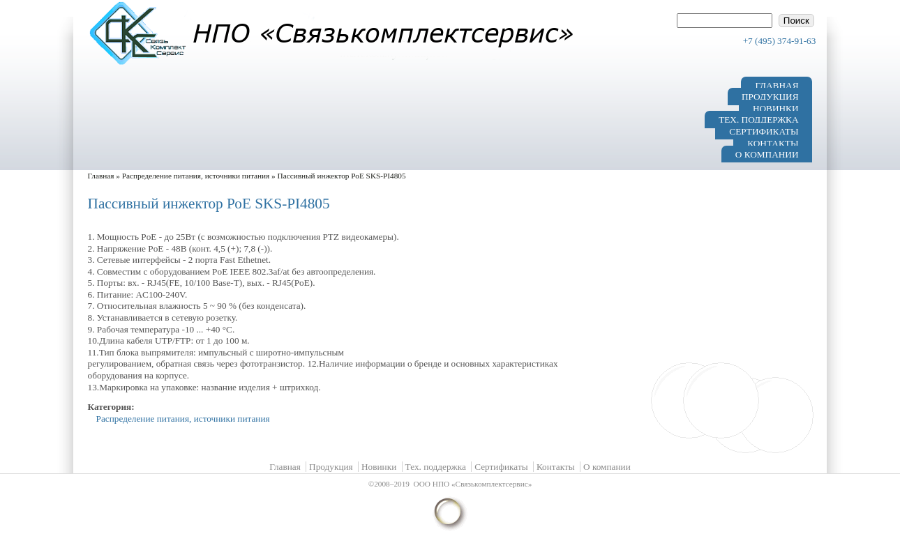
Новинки (776, 107)
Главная (776, 84)
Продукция (770, 96)
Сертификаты (763, 131)
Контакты (772, 142)
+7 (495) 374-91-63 (779, 41)
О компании (767, 154)
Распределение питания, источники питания (196, 175)
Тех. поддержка (758, 119)
